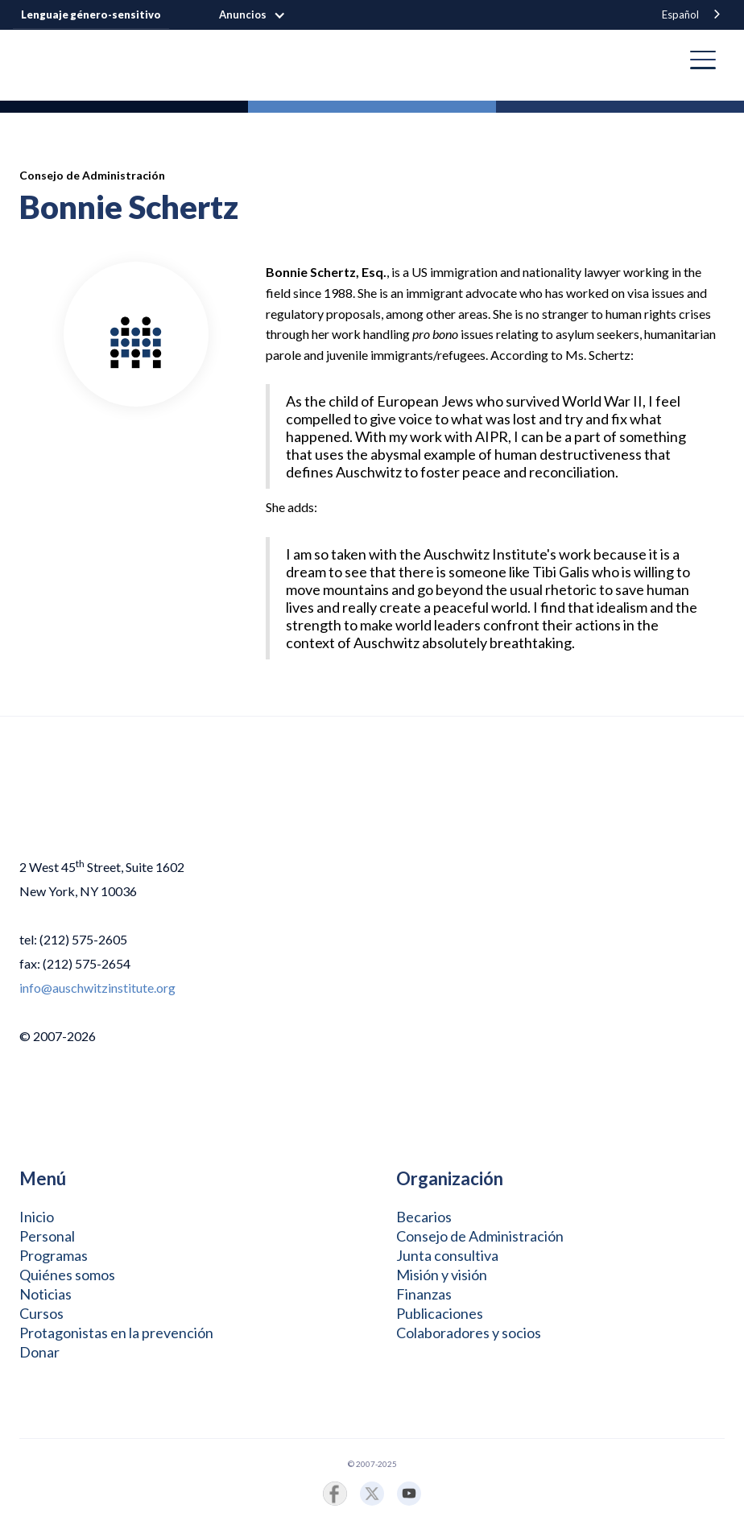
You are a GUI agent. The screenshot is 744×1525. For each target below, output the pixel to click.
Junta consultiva (447, 1255)
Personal (47, 1236)
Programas (53, 1255)
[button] (260, 15)
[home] (32, 60)
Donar (39, 1352)
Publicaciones (439, 1313)
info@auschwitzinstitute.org (97, 987)
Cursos (41, 1313)
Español (680, 14)
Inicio (36, 1216)
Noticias (45, 1294)
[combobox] (692, 15)
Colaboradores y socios (468, 1332)
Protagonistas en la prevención (116, 1332)
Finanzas (424, 1294)
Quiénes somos (67, 1274)
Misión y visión (441, 1274)
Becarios (424, 1216)
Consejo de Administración (480, 1236)
